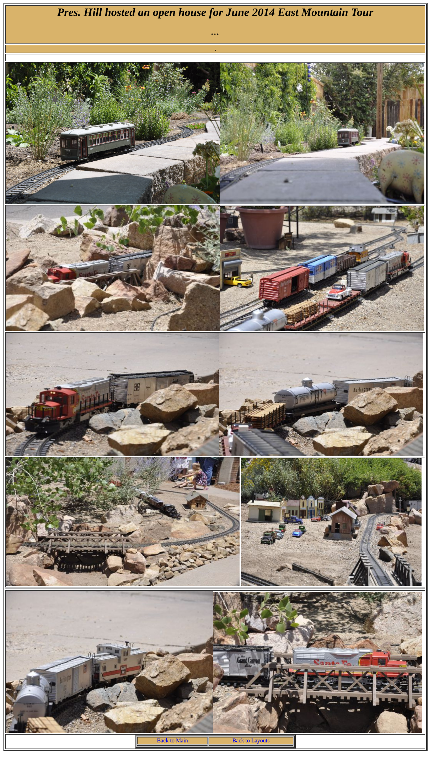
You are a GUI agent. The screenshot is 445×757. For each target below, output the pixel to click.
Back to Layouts (251, 740)
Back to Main (172, 740)
